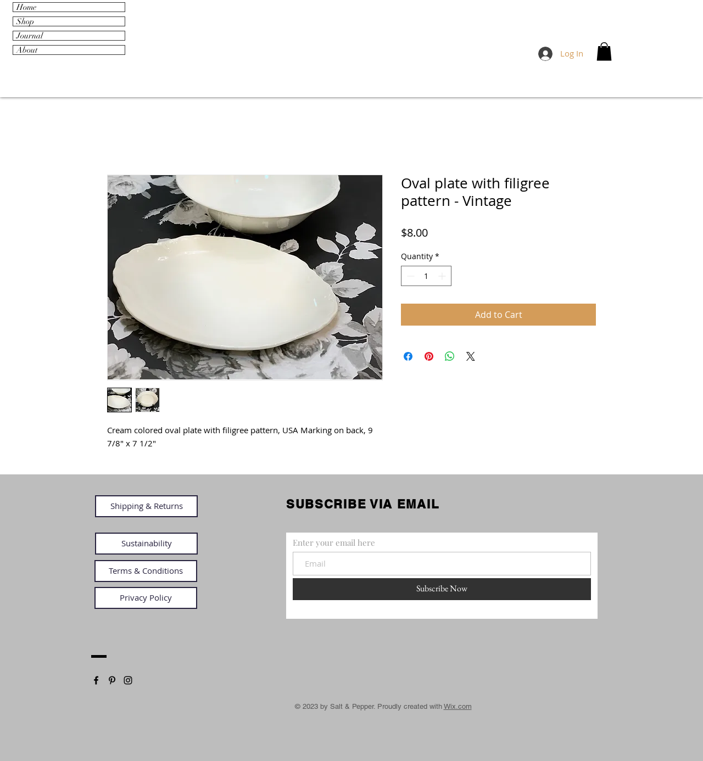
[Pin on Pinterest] (429, 356)
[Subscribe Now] (442, 589)
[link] (604, 51)
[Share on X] (470, 356)
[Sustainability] (146, 544)
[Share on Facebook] (408, 356)
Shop (25, 21)
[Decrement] (409, 276)
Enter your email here (334, 543)
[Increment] (443, 276)
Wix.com (458, 706)
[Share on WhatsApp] (449, 356)
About (26, 50)
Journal (29, 35)
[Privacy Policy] (145, 598)
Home (26, 7)
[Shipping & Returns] (146, 506)
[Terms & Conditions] (145, 571)
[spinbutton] (426, 276)
